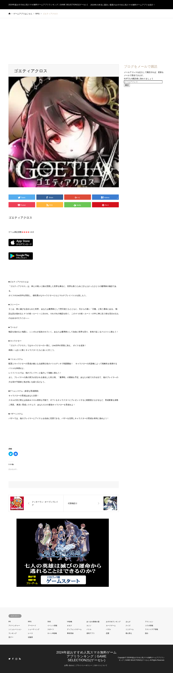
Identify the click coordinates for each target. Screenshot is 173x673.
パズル (108, 629)
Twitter (9, 659)
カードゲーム (111, 626)
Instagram (16, 659)
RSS (20, 659)
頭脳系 (30, 637)
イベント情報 (52, 626)
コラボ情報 (149, 626)
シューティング (33, 629)
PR (10, 622)
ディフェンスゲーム (74, 629)
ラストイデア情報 (151, 629)
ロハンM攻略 (52, 633)
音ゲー (11, 637)
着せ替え (129, 633)
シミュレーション (15, 629)
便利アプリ (90, 633)
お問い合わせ (69, 665)
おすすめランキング (113, 622)
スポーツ (50, 629)
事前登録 (70, 633)
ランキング (13, 633)
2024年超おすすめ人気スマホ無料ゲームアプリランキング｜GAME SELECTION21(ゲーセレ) (86, 656)
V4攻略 (69, 622)
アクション (149, 622)
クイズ (128, 626)
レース (30, 633)
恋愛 (107, 633)
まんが (128, 622)
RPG (29, 622)
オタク (69, 626)
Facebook (13, 659)
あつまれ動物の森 (92, 622)
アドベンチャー (14, 626)
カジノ (88, 626)
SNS (49, 622)
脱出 (146, 633)
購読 (127, 85)
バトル (88, 629)
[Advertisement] (86, 38)
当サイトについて (100, 665)
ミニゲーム (130, 629)
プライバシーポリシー (84, 665)
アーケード (32, 626)
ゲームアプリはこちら (22, 14)
